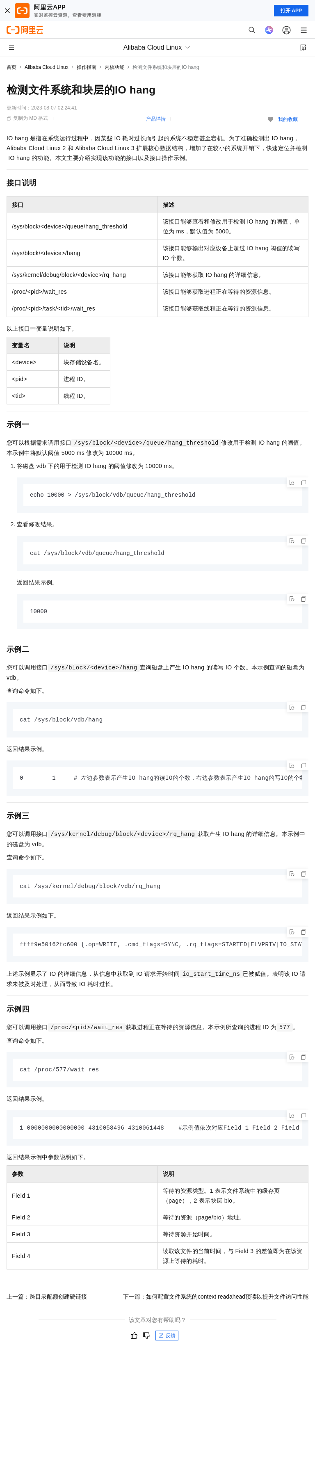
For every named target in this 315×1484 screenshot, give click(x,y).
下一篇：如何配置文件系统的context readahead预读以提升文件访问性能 (215, 1300)
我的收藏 (288, 119)
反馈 (167, 1339)
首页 (11, 67)
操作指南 (86, 67)
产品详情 (156, 119)
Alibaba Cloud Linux (46, 67)
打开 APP (291, 11)
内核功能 (114, 67)
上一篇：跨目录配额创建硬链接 (47, 1300)
